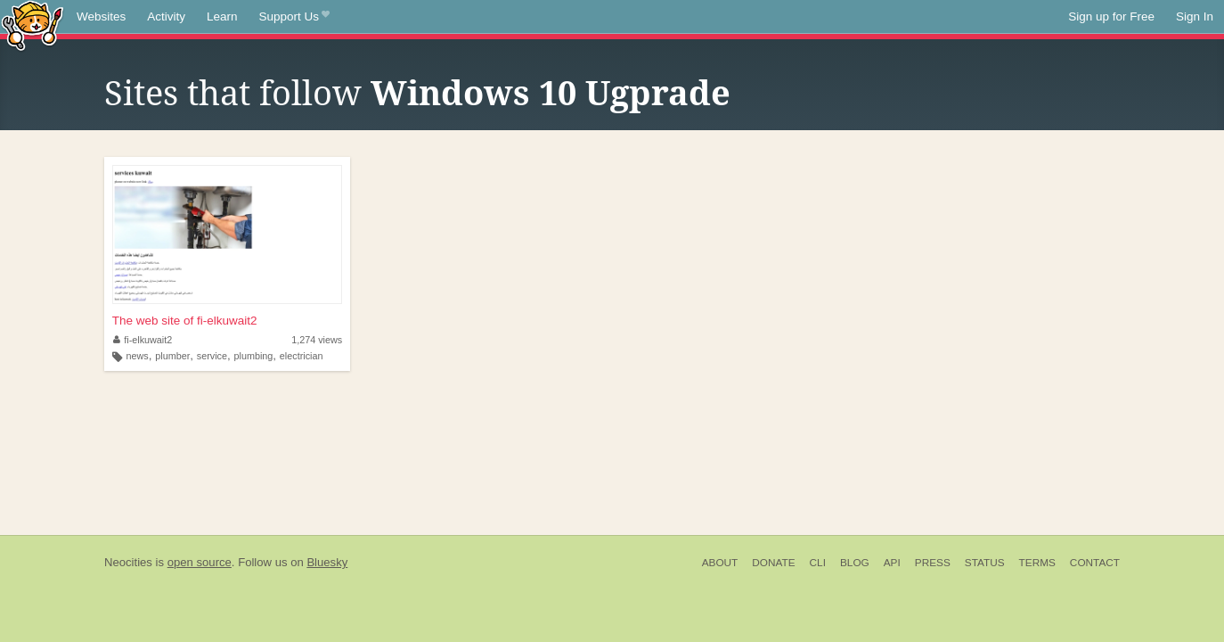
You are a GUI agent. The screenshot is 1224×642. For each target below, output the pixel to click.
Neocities (128, 562)
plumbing (253, 355)
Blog (854, 562)
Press (933, 562)
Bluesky (326, 562)
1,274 (316, 339)
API (892, 562)
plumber (172, 355)
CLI (818, 562)
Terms (1037, 562)
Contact (1095, 562)
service (212, 355)
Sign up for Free (1111, 16)
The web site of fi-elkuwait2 (184, 320)
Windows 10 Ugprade (550, 93)
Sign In (1194, 16)
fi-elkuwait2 (143, 339)
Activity (166, 16)
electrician (301, 355)
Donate (773, 562)
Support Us (294, 17)
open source (199, 562)
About (720, 562)
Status (985, 562)
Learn (222, 16)
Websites (101, 16)
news (137, 355)
